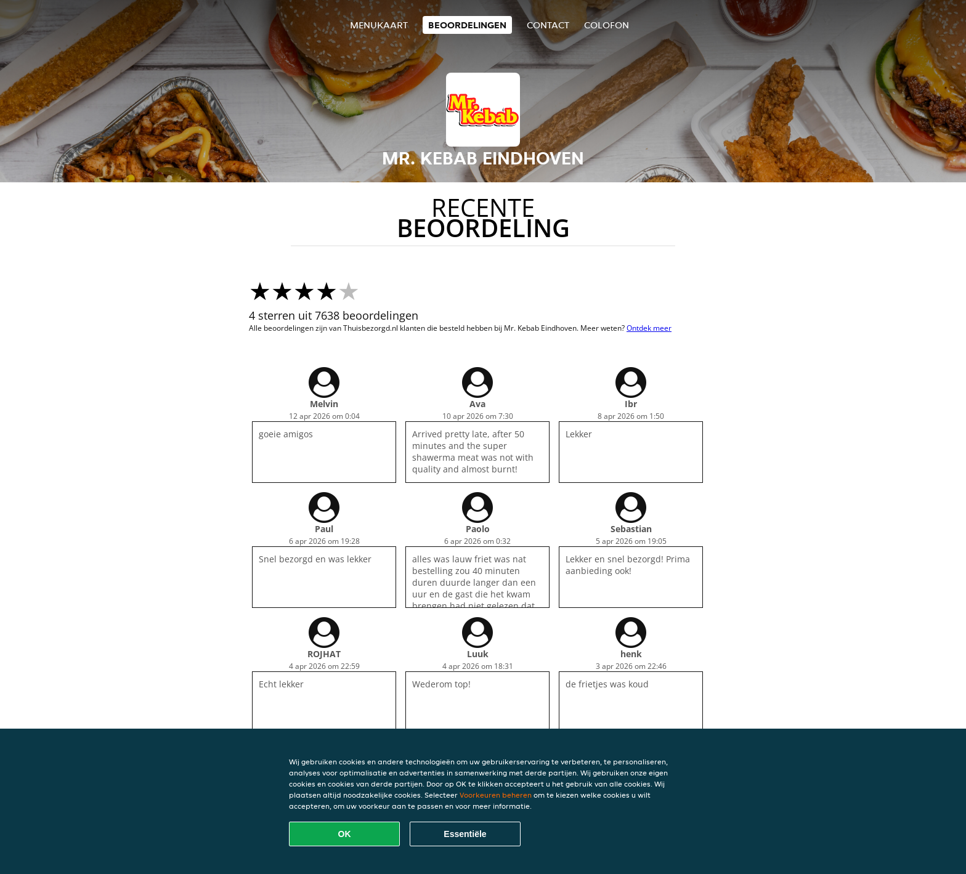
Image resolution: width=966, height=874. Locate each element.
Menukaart (379, 24)
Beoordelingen (467, 24)
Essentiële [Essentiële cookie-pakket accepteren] (465, 834)
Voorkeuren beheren (496, 794)
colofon (606, 24)
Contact (548, 24)
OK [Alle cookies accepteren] (344, 834)
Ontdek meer (649, 328)
